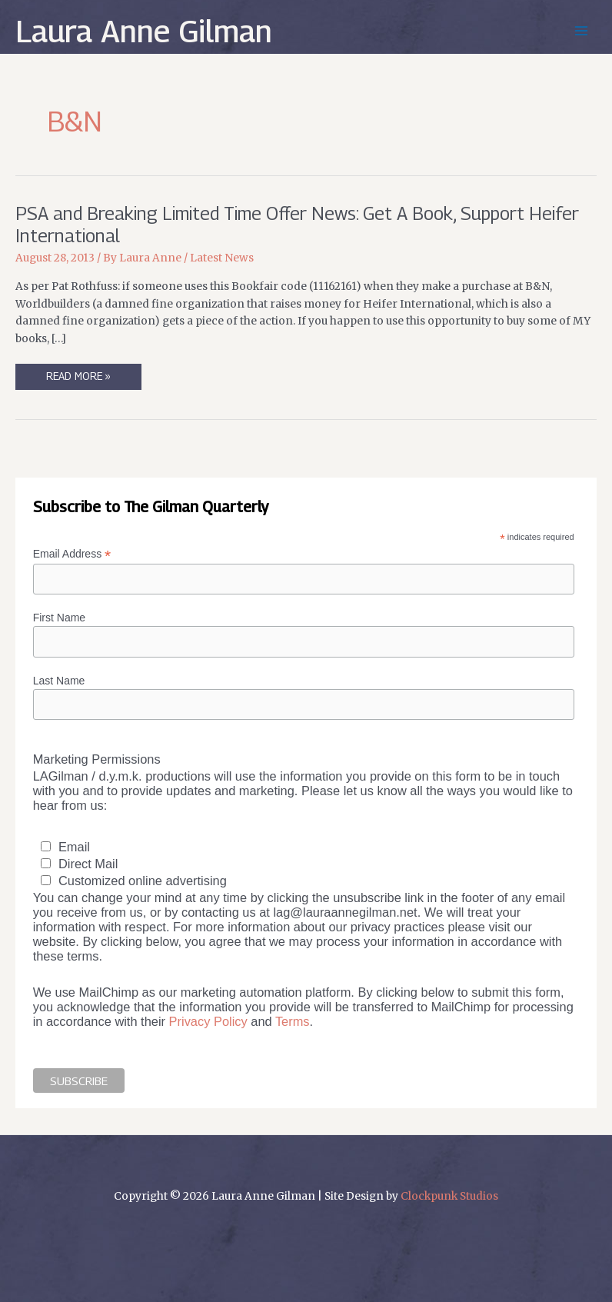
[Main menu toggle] (581, 31)
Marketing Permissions (97, 759)
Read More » (83, 379)
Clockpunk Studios (449, 1196)
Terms (292, 1021)
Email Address (72, 554)
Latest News (222, 258)
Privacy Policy (208, 1021)
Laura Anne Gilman (143, 30)
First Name (59, 617)
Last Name (59, 680)
